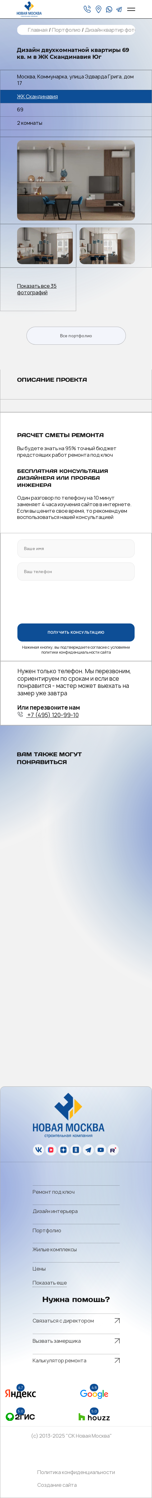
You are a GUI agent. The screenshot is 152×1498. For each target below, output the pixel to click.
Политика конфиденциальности (76, 1472)
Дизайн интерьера (55, 1211)
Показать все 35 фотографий (37, 289)
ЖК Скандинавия (37, 96)
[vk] (38, 1149)
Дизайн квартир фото (111, 30)
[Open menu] (131, 9)
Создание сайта (57, 1485)
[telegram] (119, 9)
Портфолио (66, 30)
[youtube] (100, 1149)
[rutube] (113, 1149)
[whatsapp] (109, 9)
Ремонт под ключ (54, 1191)
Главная (37, 30)
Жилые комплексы (55, 1249)
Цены (39, 1268)
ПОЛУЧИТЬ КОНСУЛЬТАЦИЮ (76, 632)
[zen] (63, 1149)
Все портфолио (76, 335)
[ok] (75, 1149)
